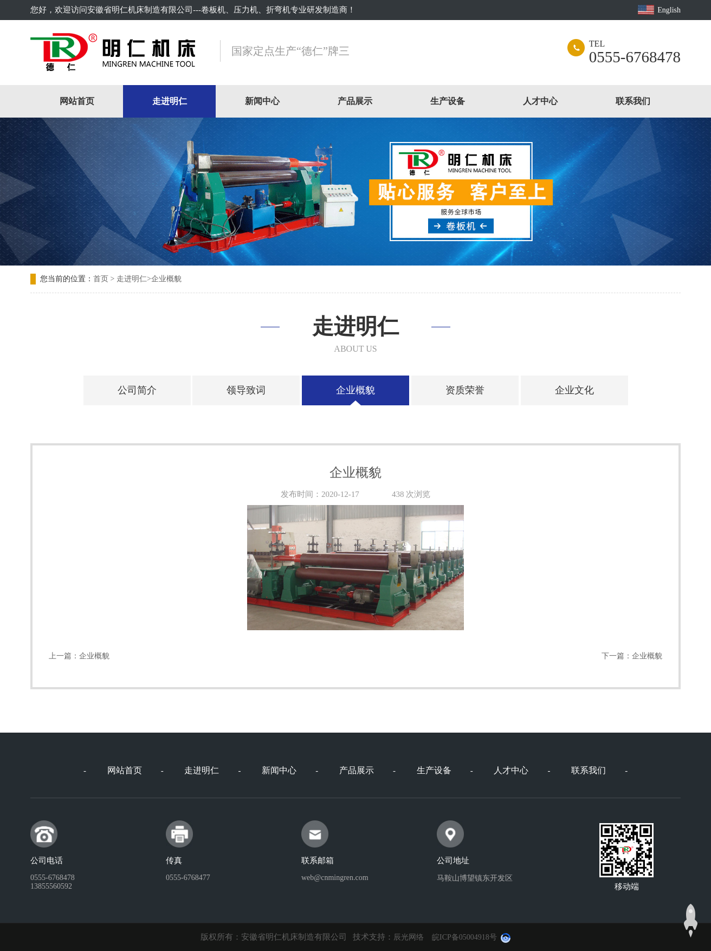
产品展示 (355, 101)
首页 (100, 279)
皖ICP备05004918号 (464, 937)
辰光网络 (408, 937)
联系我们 (633, 101)
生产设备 (447, 101)
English (669, 10)
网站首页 (77, 101)
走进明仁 (169, 101)
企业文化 (574, 390)
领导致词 (246, 390)
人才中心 (540, 101)
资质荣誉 (464, 390)
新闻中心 (262, 101)
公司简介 (137, 390)
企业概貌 (166, 279)
